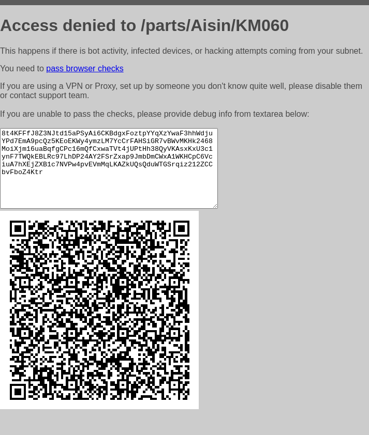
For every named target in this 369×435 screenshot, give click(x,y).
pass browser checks (84, 68)
